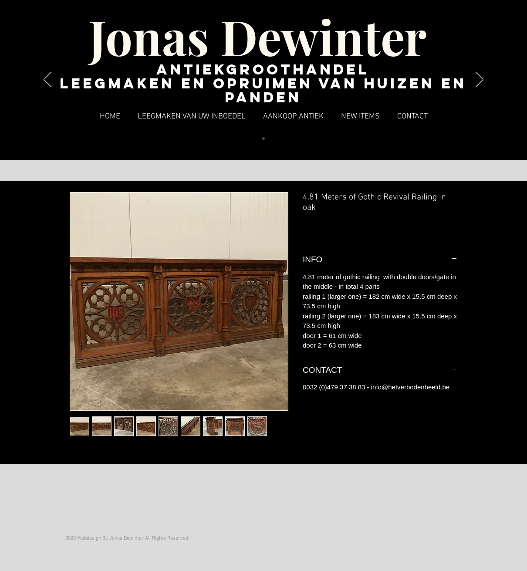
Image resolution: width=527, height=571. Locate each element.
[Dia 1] (263, 138)
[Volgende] (479, 80)
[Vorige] (47, 80)
